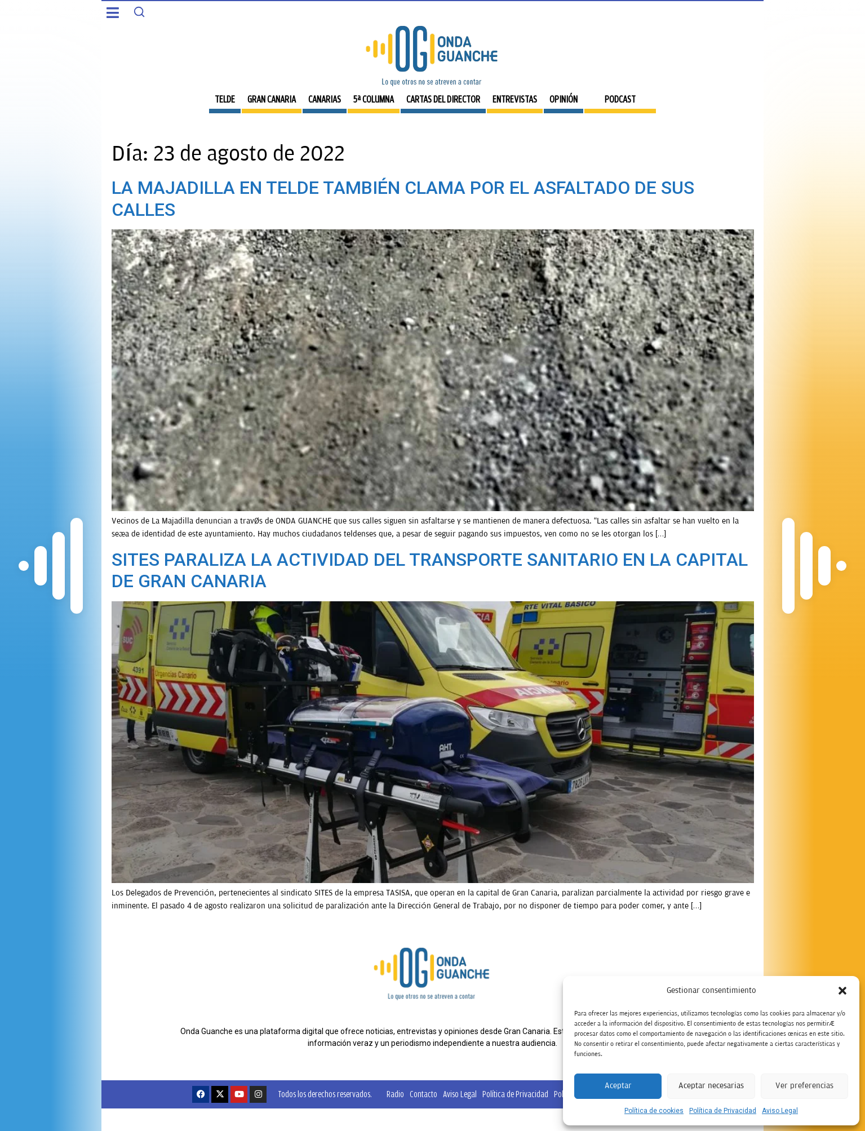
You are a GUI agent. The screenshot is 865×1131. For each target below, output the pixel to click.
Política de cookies (654, 1111)
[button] (842, 990)
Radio (395, 1094)
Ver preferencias (804, 1085)
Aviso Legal (780, 1111)
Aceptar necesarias (711, 1085)
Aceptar (618, 1085)
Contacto (423, 1094)
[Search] (139, 11)
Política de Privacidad (722, 1111)
